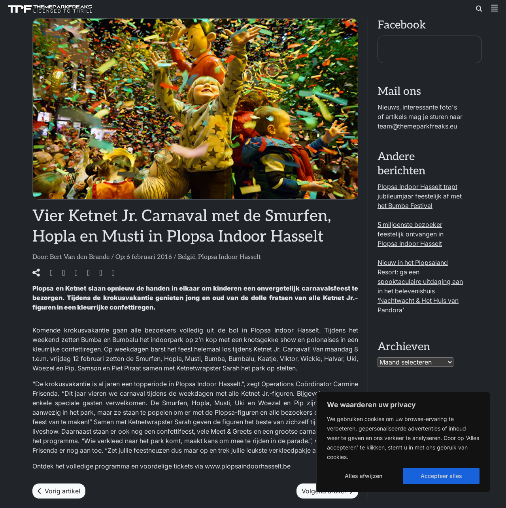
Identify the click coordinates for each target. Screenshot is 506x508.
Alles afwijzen (363, 475)
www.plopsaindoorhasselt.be (248, 466)
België (186, 257)
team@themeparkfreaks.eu (417, 126)
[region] (403, 442)
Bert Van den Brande (80, 257)
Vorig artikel (59, 491)
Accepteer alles (441, 475)
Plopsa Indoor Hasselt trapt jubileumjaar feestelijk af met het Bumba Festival (420, 196)
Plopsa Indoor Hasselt (229, 257)
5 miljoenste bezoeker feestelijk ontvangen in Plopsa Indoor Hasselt (411, 234)
